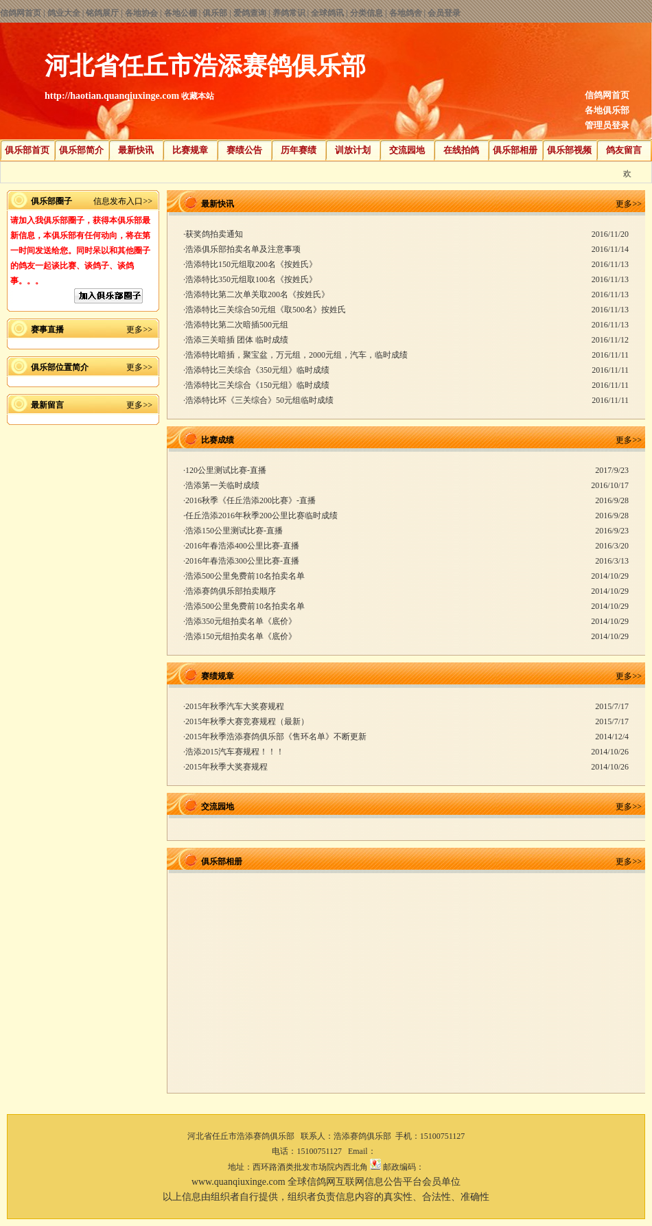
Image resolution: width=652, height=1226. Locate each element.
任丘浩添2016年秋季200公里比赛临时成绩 (261, 515)
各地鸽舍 (405, 13)
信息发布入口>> (122, 201)
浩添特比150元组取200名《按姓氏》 (251, 264)
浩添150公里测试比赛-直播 (234, 530)
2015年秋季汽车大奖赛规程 (234, 706)
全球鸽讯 (327, 13)
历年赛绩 (298, 150)
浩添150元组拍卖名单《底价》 (240, 636)
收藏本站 (197, 96)
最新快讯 (136, 150)
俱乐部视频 (569, 150)
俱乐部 (214, 13)
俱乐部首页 (27, 150)
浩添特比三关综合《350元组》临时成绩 (257, 370)
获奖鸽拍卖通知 (214, 234)
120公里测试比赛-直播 (225, 470)
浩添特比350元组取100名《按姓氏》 (251, 279)
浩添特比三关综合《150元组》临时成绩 (257, 385)
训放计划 (353, 150)
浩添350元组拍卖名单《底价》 (240, 621)
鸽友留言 (624, 150)
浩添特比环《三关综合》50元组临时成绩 (259, 400)
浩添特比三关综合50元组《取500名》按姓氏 (265, 309)
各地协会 (141, 13)
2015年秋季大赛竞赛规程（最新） (247, 721)
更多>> (139, 329)
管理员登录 (607, 125)
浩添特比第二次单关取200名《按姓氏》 (257, 294)
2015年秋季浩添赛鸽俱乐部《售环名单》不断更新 (275, 736)
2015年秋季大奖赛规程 (226, 767)
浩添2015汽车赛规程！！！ (234, 751)
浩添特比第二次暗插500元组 (236, 324)
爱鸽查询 (249, 13)
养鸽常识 (288, 13)
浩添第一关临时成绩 (222, 485)
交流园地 (407, 150)
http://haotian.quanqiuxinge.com (112, 96)
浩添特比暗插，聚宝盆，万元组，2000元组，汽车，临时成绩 (296, 355)
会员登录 (444, 13)
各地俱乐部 (607, 110)
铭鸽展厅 (102, 13)
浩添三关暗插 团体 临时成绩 (236, 340)
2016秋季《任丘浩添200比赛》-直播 (250, 500)
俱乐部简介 (81, 150)
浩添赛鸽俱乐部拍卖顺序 (230, 591)
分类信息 (366, 13)
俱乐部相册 (515, 150)
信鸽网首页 (20, 13)
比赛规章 (190, 150)
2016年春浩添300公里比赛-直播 (242, 561)
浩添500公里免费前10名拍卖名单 (245, 576)
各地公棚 (180, 13)
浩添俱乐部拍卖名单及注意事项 (243, 249)
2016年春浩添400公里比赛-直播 (242, 546)
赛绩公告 (244, 150)
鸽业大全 (63, 13)
